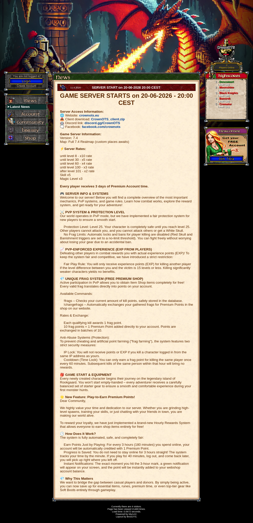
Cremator (218, 105)
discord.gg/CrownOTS (102, 123)
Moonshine (219, 88)
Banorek (217, 100)
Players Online (227, 66)
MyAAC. (133, 514)
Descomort (219, 83)
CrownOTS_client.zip (108, 119)
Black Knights (221, 94)
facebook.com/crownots (101, 127)
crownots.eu (89, 115)
